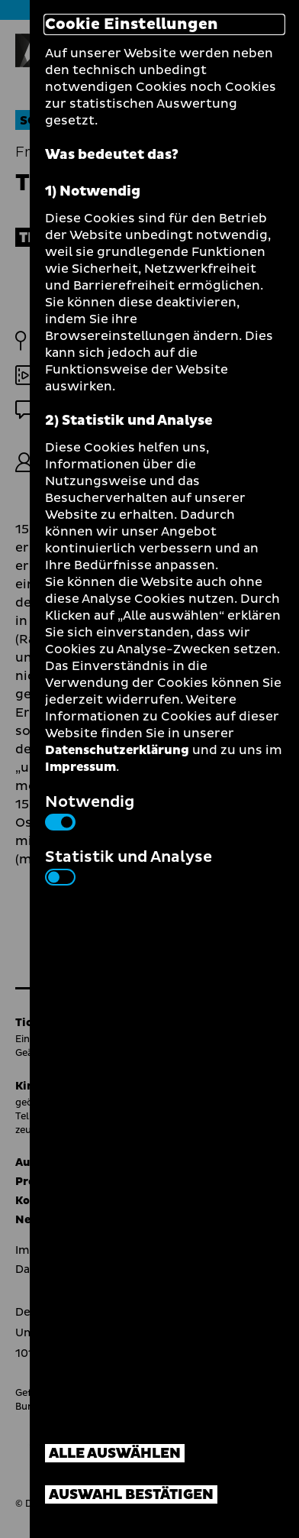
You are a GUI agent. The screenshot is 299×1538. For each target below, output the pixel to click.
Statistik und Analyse (128, 866)
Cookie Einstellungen (131, 24)
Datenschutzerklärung (117, 750)
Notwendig (89, 811)
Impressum (80, 767)
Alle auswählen (115, 1453)
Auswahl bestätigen (131, 1495)
